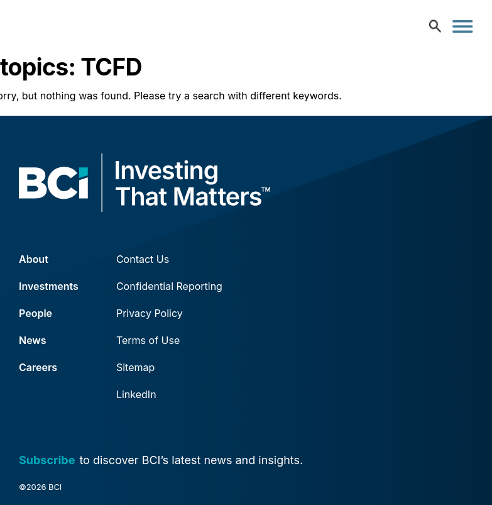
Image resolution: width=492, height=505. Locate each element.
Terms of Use (148, 340)
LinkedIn (136, 394)
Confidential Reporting (169, 286)
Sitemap (135, 367)
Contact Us (142, 259)
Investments (49, 286)
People (35, 313)
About (33, 259)
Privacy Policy (149, 313)
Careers (38, 367)
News (32, 340)
